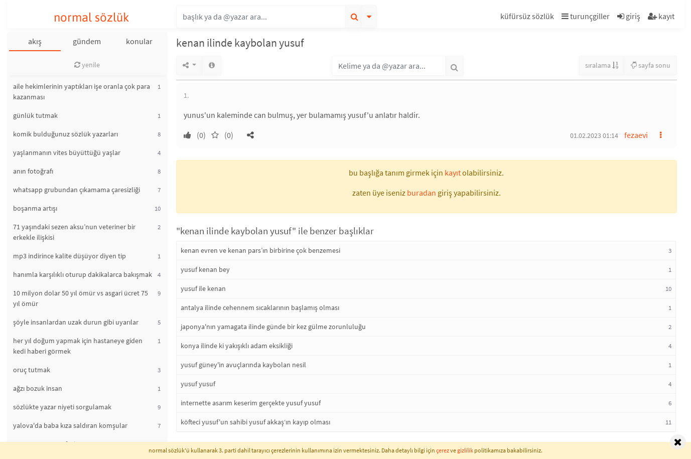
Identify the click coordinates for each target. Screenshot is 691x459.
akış (35, 41)
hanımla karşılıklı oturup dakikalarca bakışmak (82, 274)
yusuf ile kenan (203, 288)
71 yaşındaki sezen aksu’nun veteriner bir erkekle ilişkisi (74, 232)
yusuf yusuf (198, 383)
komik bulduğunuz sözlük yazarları (65, 133)
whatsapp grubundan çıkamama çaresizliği (76, 189)
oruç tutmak (31, 369)
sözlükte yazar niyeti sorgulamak (62, 406)
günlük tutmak (35, 115)
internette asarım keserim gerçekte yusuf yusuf (251, 402)
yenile (87, 64)
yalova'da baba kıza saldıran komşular (70, 425)
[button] (528, 18)
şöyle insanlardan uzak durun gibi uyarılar (76, 322)
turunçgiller (586, 16)
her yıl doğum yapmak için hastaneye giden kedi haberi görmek (78, 346)
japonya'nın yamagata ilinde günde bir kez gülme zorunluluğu (273, 326)
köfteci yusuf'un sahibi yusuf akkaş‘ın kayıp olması (255, 421)
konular (139, 41)
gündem (87, 41)
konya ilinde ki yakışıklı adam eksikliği (237, 345)
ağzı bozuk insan (37, 388)
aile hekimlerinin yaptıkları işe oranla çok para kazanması (81, 91)
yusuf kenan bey (205, 269)
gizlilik (465, 450)
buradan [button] (421, 193)
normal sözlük (91, 17)
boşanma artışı (35, 208)
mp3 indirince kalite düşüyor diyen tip (69, 255)
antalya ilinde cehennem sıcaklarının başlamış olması (260, 307)
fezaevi (636, 135)
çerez (442, 450)
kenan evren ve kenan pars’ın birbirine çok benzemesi (260, 250)
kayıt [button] (453, 173)
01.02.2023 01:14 (594, 135)
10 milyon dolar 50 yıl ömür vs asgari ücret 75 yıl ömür (80, 298)
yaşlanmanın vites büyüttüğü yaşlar (66, 152)
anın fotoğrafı (33, 171)
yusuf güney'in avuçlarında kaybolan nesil (243, 364)
